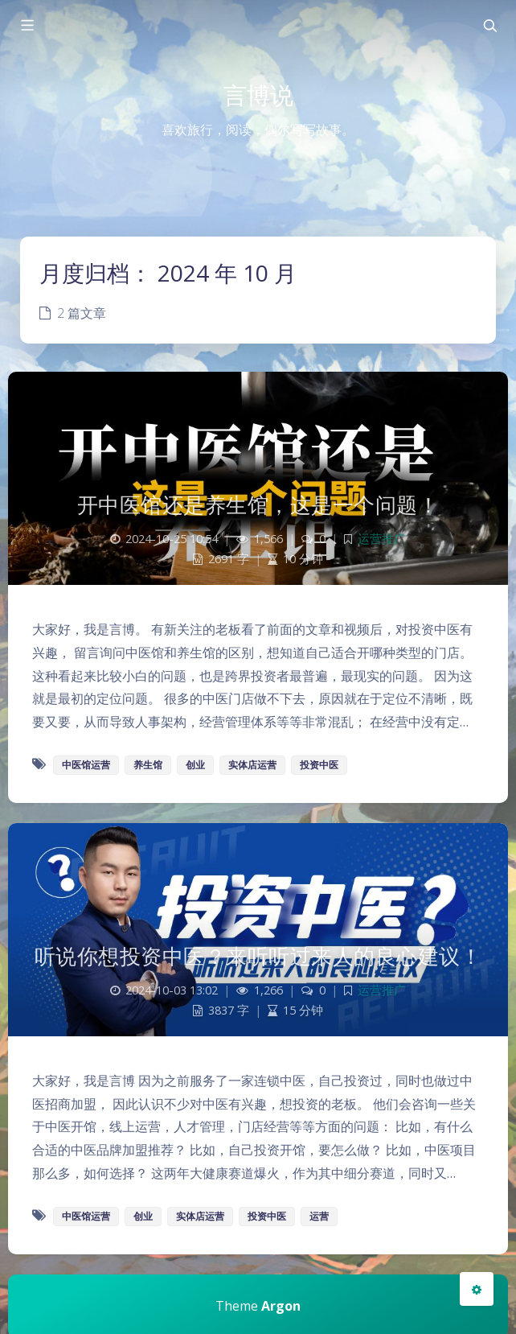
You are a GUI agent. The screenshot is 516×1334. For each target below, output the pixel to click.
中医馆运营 (86, 765)
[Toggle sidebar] (26, 26)
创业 (195, 765)
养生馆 (147, 765)
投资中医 (319, 765)
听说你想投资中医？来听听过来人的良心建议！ (258, 955)
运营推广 (382, 538)
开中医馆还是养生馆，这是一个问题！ (258, 504)
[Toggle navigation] (489, 26)
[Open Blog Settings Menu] (476, 1289)
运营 (319, 1216)
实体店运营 (252, 765)
